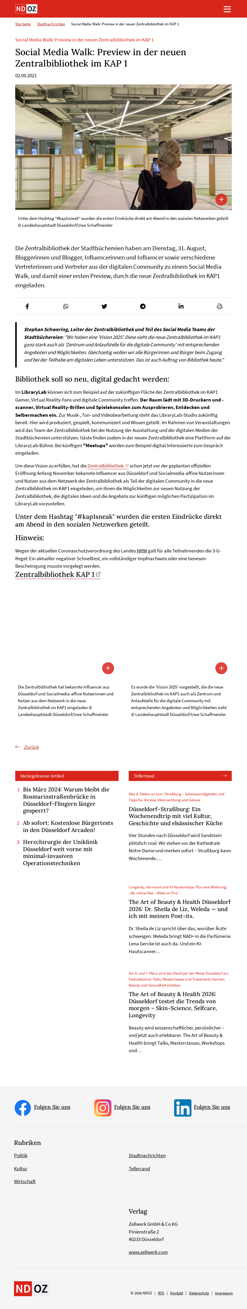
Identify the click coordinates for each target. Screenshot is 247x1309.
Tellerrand (144, 776)
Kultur (20, 1168)
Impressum (224, 1293)
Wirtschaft (25, 1181)
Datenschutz (199, 1293)
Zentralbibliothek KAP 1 (54, 574)
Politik (20, 1155)
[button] (27, 306)
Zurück (31, 747)
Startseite (22, 24)
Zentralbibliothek (106, 465)
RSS (161, 1293)
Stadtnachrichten (51, 24)
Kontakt (176, 1293)
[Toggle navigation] (227, 9)
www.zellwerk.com (148, 1252)
